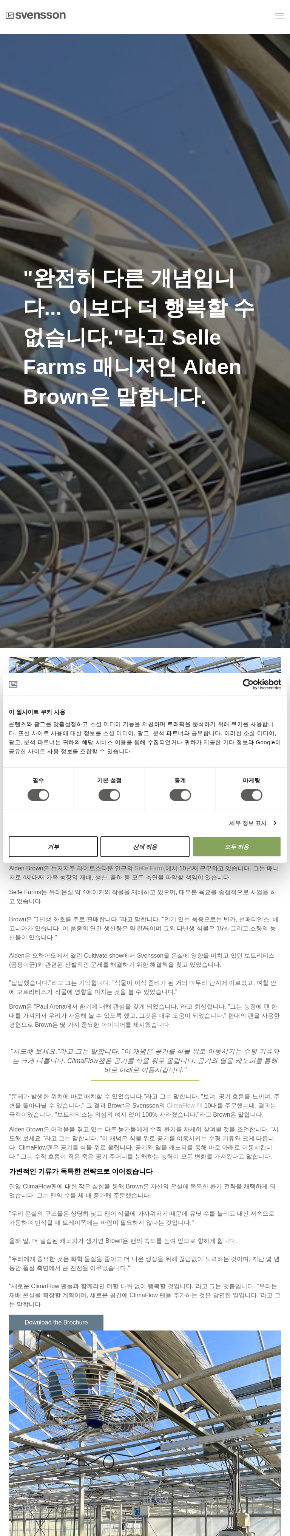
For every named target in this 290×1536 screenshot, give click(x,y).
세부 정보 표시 (248, 823)
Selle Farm (149, 868)
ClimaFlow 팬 (184, 1105)
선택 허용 (145, 846)
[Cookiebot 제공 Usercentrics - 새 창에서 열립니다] (248, 684)
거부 (53, 846)
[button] (246, 16)
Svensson (36, 15)
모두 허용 (237, 846)
